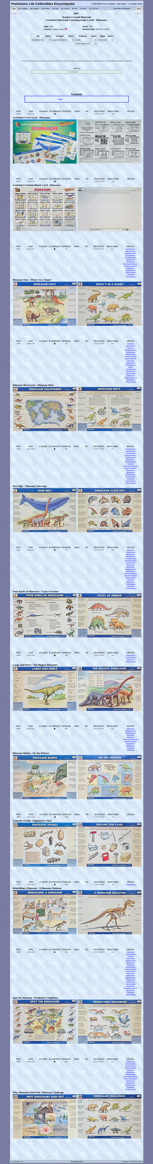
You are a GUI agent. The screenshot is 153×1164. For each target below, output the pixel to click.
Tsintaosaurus (130, 481)
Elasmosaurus (130, 967)
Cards (60, 99)
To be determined (73, 72)
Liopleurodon (130, 975)
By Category (34, 8)
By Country (65, 8)
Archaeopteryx (131, 954)
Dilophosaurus (131, 354)
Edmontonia (130, 567)
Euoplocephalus (130, 257)
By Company (23, 8)
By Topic (56, 8)
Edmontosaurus (130, 356)
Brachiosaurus (130, 251)
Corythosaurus (130, 255)
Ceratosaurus (130, 453)
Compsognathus (130, 253)
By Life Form (93, 8)
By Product (46, 8)
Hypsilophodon (130, 733)
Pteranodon (131, 986)
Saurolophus (130, 470)
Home (139, 8)
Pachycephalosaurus (130, 264)
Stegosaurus (130, 268)
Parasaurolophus (130, 468)
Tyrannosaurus (130, 277)
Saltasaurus (131, 376)
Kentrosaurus (130, 260)
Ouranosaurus (131, 369)
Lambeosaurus (130, 365)
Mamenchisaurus (131, 573)
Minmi (131, 367)
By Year (75, 8)
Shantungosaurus (131, 378)
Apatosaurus (130, 249)
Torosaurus (130, 748)
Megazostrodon (130, 978)
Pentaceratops (131, 578)
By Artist (83, 8)
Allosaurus (130, 344)
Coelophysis (130, 958)
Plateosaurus (130, 371)
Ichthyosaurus (130, 971)
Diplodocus (131, 565)
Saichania (130, 580)
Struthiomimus (130, 270)
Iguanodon (130, 361)
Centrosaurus (130, 451)
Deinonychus (130, 352)
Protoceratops (131, 373)
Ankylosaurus (130, 552)
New (14, 8)
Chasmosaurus (130, 558)
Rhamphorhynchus (130, 988)
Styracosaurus (130, 272)
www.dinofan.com (17, 1161)
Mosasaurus (130, 980)
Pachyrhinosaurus (130, 266)
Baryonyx (131, 348)
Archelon (131, 956)
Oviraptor (130, 464)
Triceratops (130, 274)
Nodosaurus (130, 262)
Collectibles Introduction (122, 8)
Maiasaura (130, 737)
